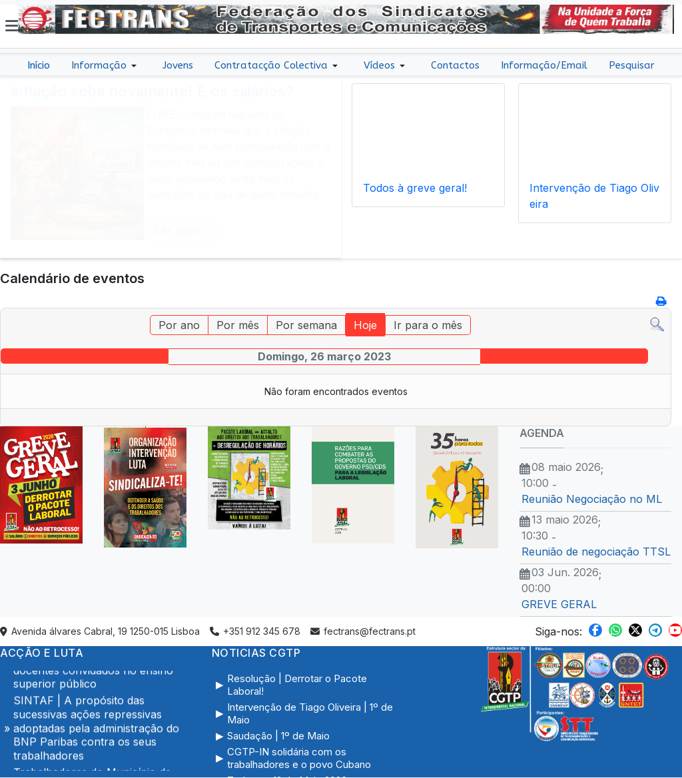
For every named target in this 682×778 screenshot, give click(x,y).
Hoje (365, 325)
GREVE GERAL (559, 604)
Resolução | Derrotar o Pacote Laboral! (297, 685)
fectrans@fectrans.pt (363, 631)
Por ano (179, 325)
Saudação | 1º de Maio (278, 735)
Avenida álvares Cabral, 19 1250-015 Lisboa (100, 631)
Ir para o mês (428, 325)
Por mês (237, 325)
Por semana (306, 325)
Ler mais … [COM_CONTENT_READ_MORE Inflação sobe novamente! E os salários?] (182, 230)
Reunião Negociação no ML (591, 499)
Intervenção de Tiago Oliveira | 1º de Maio (310, 714)
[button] (11, 26)
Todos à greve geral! (415, 188)
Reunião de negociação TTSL (596, 551)
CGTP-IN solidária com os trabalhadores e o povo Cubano (299, 758)
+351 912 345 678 (255, 631)
